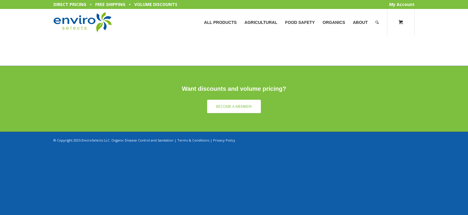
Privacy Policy (224, 140)
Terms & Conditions (193, 140)
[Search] (377, 22)
